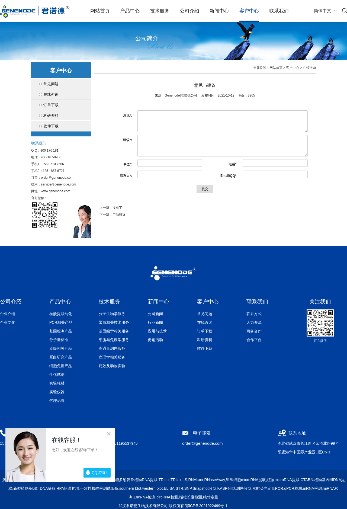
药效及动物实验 (112, 366)
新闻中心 (219, 11)
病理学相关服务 (112, 357)
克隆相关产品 (60, 348)
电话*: (233, 164)
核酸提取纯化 (60, 314)
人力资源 (254, 322)
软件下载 (204, 348)
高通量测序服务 (112, 348)
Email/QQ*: (228, 176)
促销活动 (155, 340)
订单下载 (204, 331)
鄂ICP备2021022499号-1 (206, 506)
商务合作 (254, 331)
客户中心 (249, 11)
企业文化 (7, 322)
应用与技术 (157, 331)
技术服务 (159, 11)
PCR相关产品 (61, 322)
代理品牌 (57, 400)
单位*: (127, 164)
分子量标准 (58, 340)
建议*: (127, 140)
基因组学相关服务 (114, 331)
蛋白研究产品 (60, 357)
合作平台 (254, 340)
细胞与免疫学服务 (114, 340)
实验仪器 (57, 392)
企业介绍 (7, 314)
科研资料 (204, 340)
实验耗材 (57, 383)
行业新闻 (155, 322)
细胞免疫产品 (60, 366)
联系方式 (254, 314)
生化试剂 (57, 374)
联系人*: (126, 176)
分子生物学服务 (112, 314)
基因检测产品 (60, 331)
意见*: (127, 115)
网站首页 (100, 11)
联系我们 (279, 11)
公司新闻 (155, 314)
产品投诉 (119, 214)
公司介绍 (189, 11)
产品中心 (130, 11)
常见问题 (204, 314)
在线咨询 (309, 68)
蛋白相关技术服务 (114, 322)
